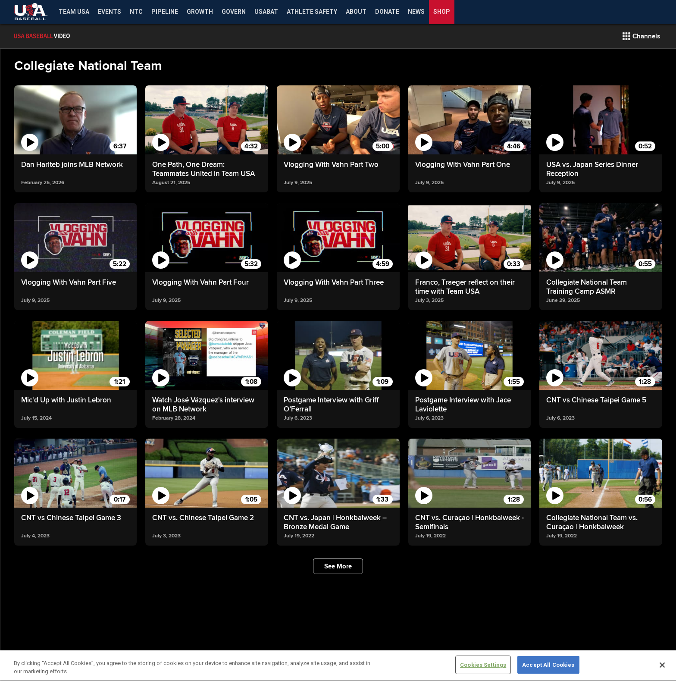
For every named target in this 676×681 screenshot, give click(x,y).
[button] (641, 36)
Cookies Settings (483, 671)
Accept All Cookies (548, 671)
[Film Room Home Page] (60, 36)
